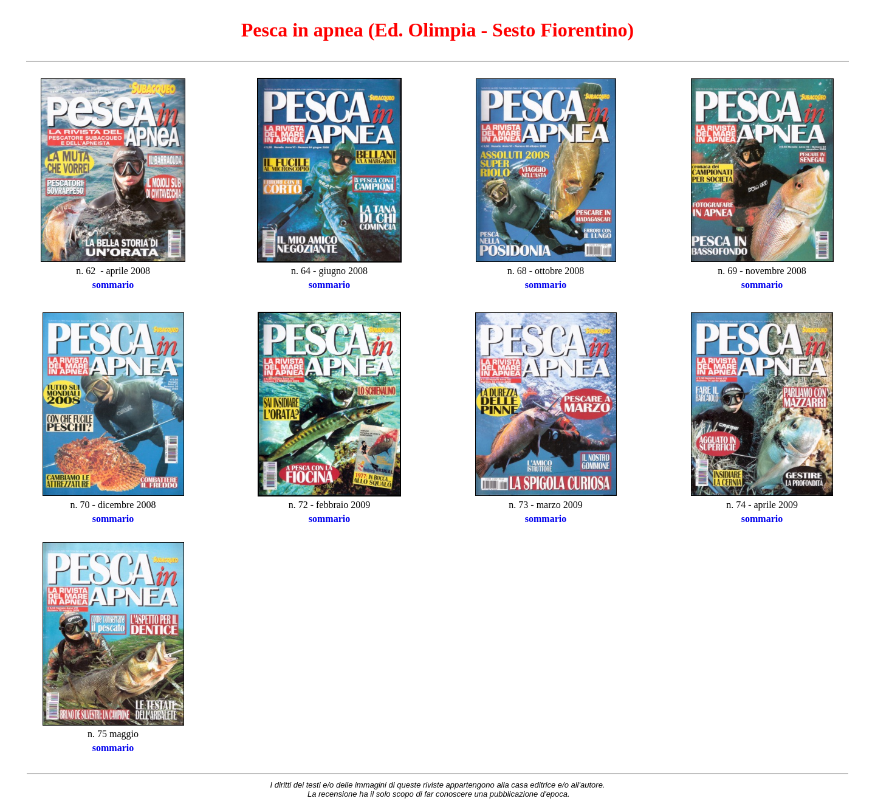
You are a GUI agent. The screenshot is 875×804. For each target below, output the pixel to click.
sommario (113, 285)
